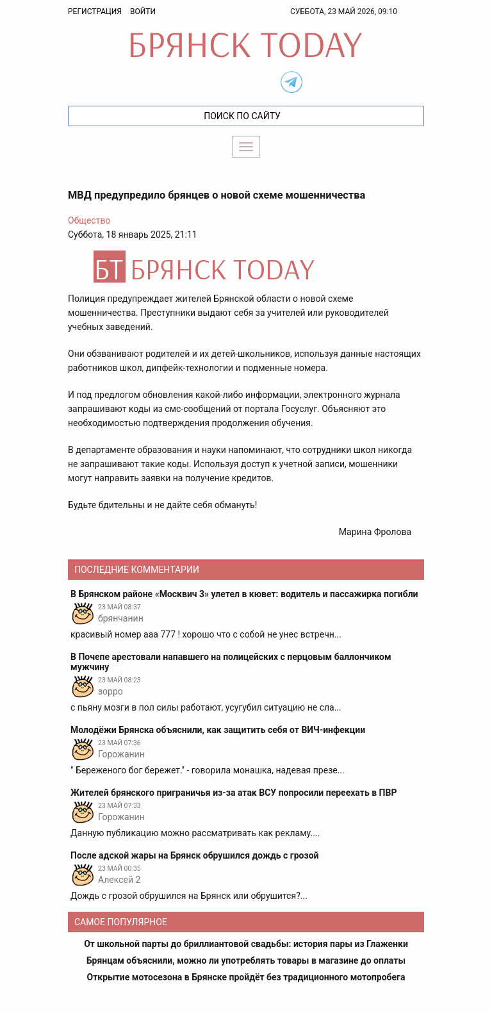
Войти (143, 11)
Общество (89, 220)
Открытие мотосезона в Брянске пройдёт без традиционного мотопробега (246, 977)
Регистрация (95, 11)
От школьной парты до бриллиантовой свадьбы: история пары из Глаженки (246, 944)
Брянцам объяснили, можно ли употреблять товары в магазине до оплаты (246, 960)
